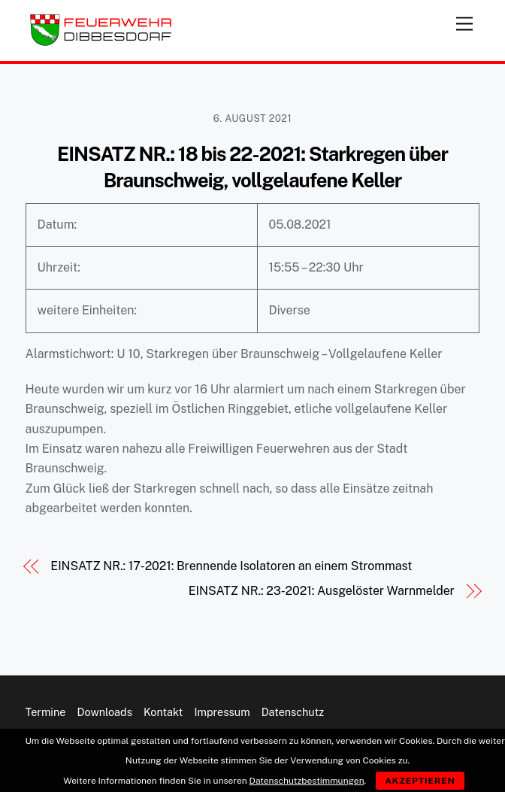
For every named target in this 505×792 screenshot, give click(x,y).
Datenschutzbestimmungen (306, 780)
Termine (46, 712)
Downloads (104, 712)
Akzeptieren (420, 780)
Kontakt (163, 712)
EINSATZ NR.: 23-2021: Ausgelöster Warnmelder (322, 591)
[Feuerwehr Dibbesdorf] (101, 42)
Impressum (221, 712)
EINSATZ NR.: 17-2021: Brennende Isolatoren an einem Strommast (231, 566)
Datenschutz (293, 712)
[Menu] (464, 20)
